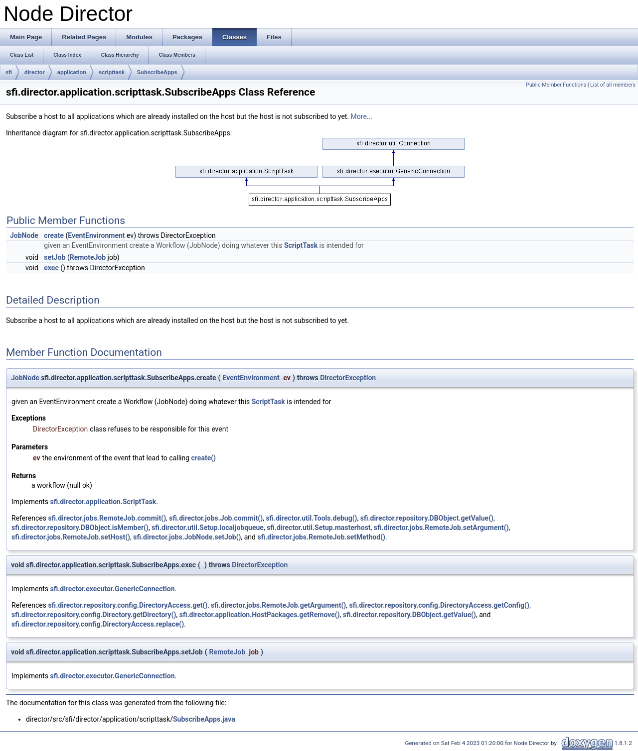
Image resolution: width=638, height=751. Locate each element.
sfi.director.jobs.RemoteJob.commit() (107, 518)
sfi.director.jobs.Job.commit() (216, 518)
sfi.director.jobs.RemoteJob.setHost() (70, 537)
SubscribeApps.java (204, 719)
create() (203, 458)
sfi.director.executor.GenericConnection (112, 589)
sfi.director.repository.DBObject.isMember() (80, 528)
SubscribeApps (157, 72)
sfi (8, 72)
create (54, 235)
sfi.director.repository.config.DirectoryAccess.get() (127, 605)
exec (51, 268)
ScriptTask (301, 245)
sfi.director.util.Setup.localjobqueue (208, 528)
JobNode (24, 235)
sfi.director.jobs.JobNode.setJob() (187, 537)
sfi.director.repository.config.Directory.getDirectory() (93, 615)
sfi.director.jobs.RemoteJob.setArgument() (441, 528)
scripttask (112, 72)
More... (361, 116)
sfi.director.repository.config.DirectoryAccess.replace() (97, 624)
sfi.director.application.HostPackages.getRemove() (259, 615)
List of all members (613, 85)
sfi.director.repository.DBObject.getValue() (426, 518)
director (34, 72)
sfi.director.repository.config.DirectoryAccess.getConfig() (439, 605)
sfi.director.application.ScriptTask (103, 502)
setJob (54, 257)
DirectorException (348, 378)
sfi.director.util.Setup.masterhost (318, 528)
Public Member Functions (556, 85)
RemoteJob (88, 257)
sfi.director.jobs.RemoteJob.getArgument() (278, 605)
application (71, 72)
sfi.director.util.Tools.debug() (311, 518)
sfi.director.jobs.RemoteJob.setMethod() (321, 537)
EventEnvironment (96, 235)
